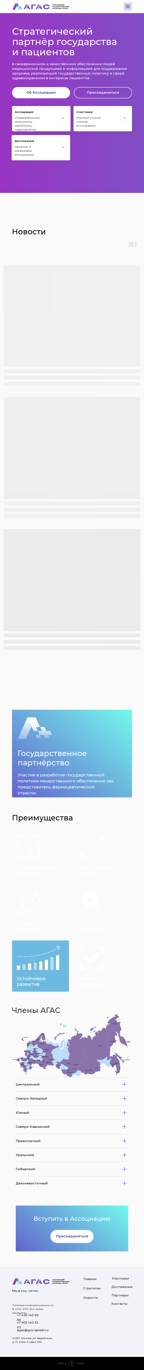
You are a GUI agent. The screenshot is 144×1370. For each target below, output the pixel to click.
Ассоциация (24, 112)
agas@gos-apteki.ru (32, 1330)
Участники (84, 112)
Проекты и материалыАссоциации (24, 150)
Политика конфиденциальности (33, 1305)
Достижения (24, 141)
